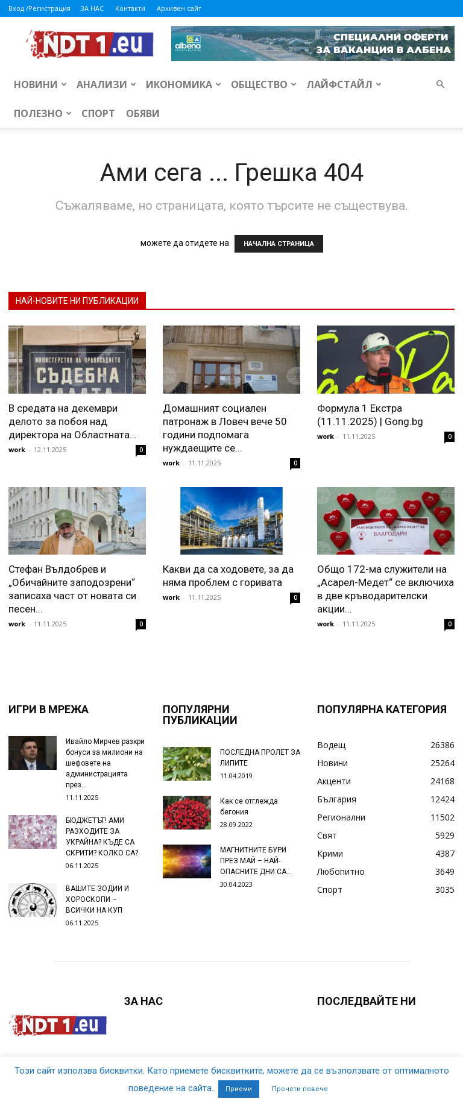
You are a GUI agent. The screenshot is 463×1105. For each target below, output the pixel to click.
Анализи (106, 84)
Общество (264, 84)
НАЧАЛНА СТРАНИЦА (279, 244)
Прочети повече (300, 1089)
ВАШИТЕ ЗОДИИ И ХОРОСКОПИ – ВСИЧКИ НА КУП (97, 899)
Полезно (43, 113)
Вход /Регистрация (39, 8)
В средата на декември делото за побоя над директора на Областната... (72, 421)
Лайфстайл (344, 84)
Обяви (143, 113)
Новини (40, 84)
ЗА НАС (92, 8)
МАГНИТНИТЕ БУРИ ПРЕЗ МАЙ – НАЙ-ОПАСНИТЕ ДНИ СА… (256, 861)
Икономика (183, 84)
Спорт (98, 113)
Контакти (130, 8)
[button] (440, 84)
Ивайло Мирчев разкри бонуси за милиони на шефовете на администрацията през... (105, 763)
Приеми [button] (238, 1089)
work (16, 449)
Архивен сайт (179, 8)
